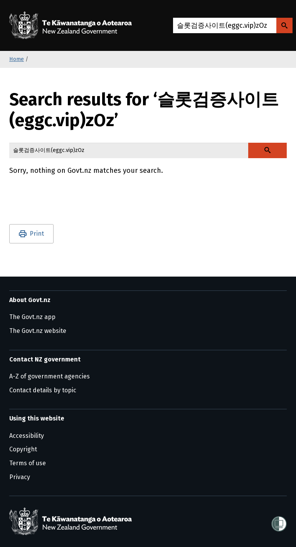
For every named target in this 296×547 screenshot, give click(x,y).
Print (37, 233)
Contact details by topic (42, 390)
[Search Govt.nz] (284, 25)
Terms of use (27, 463)
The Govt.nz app (32, 317)
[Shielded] (279, 521)
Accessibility (26, 435)
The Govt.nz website (37, 330)
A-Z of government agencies (49, 376)
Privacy (19, 477)
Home (16, 59)
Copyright (23, 449)
